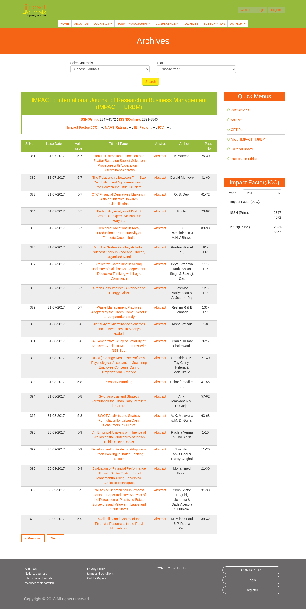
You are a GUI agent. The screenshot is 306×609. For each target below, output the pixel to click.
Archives (191, 23)
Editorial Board (242, 149)
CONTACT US (252, 570)
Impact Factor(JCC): (245, 202)
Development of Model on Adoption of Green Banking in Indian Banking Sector (119, 454)
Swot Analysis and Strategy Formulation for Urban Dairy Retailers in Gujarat (119, 401)
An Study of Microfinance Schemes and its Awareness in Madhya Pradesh (119, 329)
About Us (81, 23)
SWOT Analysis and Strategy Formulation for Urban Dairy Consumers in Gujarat (119, 420)
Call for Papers (96, 578)
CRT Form (238, 129)
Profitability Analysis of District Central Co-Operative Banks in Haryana (119, 216)
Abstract (160, 156)
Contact (245, 10)
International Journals (38, 578)
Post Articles (240, 110)
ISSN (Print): (239, 213)
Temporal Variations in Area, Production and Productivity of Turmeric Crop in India (119, 232)
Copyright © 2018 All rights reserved (56, 599)
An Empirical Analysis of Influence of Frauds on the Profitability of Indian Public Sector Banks (119, 437)
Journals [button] (102, 23)
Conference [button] (166, 23)
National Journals (36, 573)
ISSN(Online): (240, 227)
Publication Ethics (244, 159)
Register (276, 10)
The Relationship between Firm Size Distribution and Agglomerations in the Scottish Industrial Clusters (119, 182)
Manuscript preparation (39, 583)
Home (64, 23)
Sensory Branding (119, 382)
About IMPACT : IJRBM (248, 139)
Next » (55, 538)
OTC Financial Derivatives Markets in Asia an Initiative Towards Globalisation (119, 199)
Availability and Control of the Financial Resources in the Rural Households (119, 523)
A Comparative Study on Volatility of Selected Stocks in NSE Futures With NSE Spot (119, 345)
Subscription (214, 23)
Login (260, 10)
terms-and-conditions (100, 573)
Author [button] (236, 23)
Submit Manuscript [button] (132, 23)
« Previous (33, 538)
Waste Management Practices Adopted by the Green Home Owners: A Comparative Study (119, 312)
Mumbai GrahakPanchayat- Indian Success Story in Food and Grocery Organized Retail (119, 252)
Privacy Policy (96, 569)
